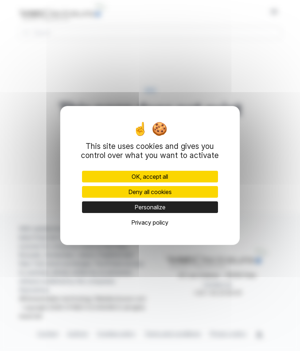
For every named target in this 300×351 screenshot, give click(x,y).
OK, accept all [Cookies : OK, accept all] (150, 176)
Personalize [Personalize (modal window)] (150, 207)
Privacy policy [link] (149, 222)
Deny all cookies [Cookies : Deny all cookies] (150, 192)
